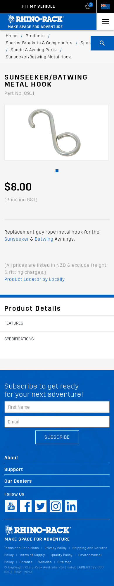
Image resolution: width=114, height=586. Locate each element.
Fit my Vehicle (38, 6)
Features (13, 323)
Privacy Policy (56, 548)
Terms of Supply (32, 555)
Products (35, 35)
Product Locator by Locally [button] (34, 279)
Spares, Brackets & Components (39, 42)
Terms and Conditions (21, 548)
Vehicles (45, 562)
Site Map (65, 562)
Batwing (44, 239)
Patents (26, 562)
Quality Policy (61, 555)
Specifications (19, 339)
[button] (57, 170)
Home (12, 35)
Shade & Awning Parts (34, 50)
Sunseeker (16, 239)
